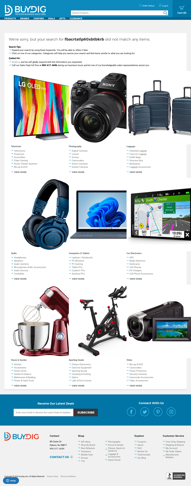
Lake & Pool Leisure (81, 380)
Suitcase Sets (136, 160)
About (140, 445)
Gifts (62, 18)
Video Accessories (138, 380)
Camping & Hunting (81, 374)
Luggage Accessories (140, 167)
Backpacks (134, 163)
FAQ (139, 448)
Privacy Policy (52, 476)
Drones (75, 157)
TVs (83, 461)
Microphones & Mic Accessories (30, 267)
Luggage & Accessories (114, 455)
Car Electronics (134, 253)
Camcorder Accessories (141, 377)
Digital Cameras (80, 151)
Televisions (19, 151)
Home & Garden (19, 360)
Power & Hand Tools (24, 380)
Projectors (19, 154)
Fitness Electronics (81, 364)
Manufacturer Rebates (172, 456)
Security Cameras (138, 374)
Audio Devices (21, 270)
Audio (14, 253)
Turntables (19, 273)
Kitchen (17, 364)
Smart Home (20, 371)
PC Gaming (77, 264)
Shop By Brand (88, 445)
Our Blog (141, 458)
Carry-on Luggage (138, 154)
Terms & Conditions (68, 476)
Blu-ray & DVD (21, 167)
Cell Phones (135, 267)
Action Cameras (80, 163)
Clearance (76, 18)
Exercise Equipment (81, 367)
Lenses (75, 154)
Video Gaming (21, 160)
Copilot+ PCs (78, 270)
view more (20, 172)
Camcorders (78, 160)
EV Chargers (135, 270)
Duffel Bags (135, 157)
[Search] (119, 12)
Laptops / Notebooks (82, 257)
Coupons (39, 18)
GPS (131, 257)
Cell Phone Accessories (141, 273)
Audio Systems (21, 264)
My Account (171, 448)
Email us (16, 62)
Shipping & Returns (175, 445)
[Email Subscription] (43, 412)
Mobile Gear (87, 454)
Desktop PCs (78, 273)
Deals (51, 18)
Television (16, 146)
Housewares (20, 367)
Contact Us (59, 457)
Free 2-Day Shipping (175, 441)
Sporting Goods (76, 360)
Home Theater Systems (25, 163)
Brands (24, 18)
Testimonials (143, 454)
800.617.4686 (57, 448)
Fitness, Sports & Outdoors (116, 449)
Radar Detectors (137, 260)
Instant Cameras (80, 167)
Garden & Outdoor (22, 374)
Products (10, 18)
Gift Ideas (85, 441)
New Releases (88, 448)
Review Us (142, 451)
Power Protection (138, 371)
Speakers (18, 260)
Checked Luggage (138, 151)
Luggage (131, 146)
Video (129, 360)
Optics (75, 377)
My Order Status (173, 451)
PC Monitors (78, 260)
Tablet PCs (77, 267)
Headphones (20, 257)
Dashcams (134, 264)
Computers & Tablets (79, 253)
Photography (75, 146)
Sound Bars (19, 157)
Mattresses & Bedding (24, 377)
